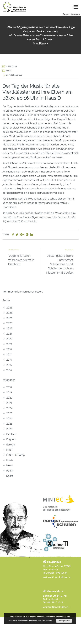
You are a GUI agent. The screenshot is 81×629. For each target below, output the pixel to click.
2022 (9, 328)
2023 (9, 323)
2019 (9, 344)
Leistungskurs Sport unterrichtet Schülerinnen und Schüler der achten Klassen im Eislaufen (59, 264)
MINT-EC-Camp (15, 455)
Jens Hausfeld (15, 75)
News (8, 71)
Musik (9, 460)
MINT (9, 449)
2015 (9, 364)
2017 (9, 354)
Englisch (11, 439)
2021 (9, 333)
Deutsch (11, 434)
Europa (10, 444)
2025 (9, 312)
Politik (9, 470)
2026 (9, 307)
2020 (9, 338)
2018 (9, 349)
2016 (9, 359)
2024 (9, 318)
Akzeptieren (64, 621)
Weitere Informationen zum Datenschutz (35, 621)
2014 (9, 370)
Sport (9, 475)
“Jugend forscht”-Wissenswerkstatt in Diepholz (21, 260)
